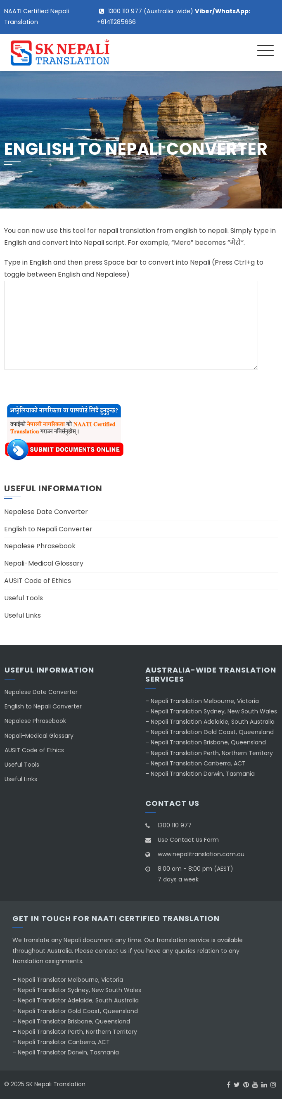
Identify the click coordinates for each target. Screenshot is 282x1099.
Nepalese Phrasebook (40, 546)
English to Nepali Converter (48, 529)
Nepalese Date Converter (46, 511)
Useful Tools (23, 598)
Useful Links (22, 615)
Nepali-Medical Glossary (43, 563)
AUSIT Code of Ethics (37, 580)
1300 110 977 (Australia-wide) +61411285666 (173, 16)
